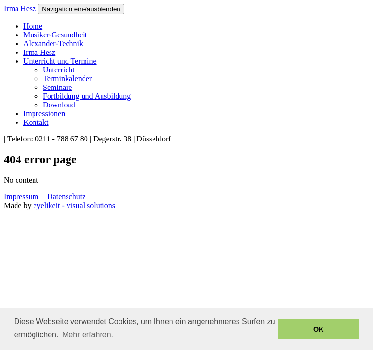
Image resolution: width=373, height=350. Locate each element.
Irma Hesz (20, 8)
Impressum (21, 196)
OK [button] (318, 329)
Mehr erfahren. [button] (87, 335)
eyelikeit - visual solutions (74, 205)
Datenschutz (66, 196)
